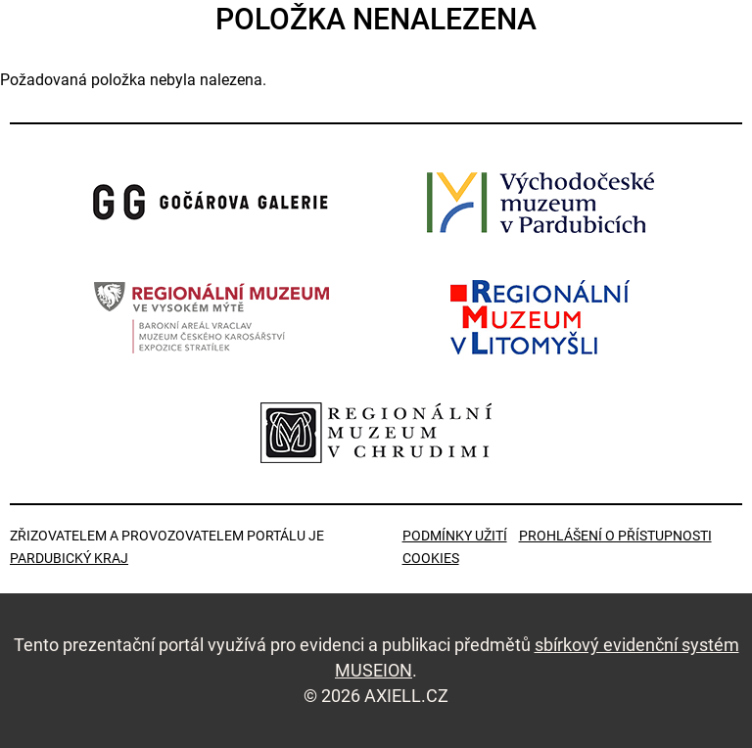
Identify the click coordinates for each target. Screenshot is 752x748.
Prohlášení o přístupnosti (615, 535)
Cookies (430, 558)
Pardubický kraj (69, 558)
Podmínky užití (454, 535)
